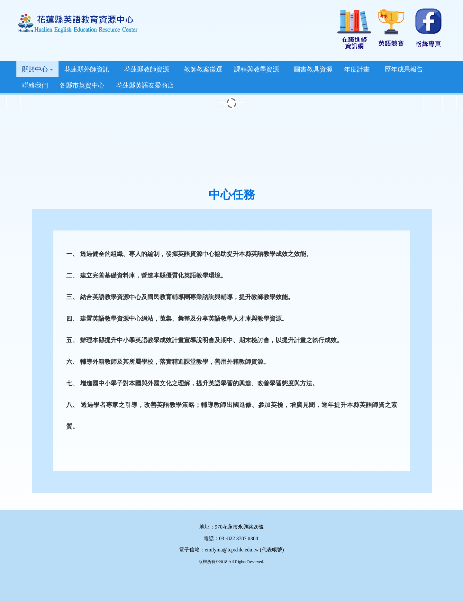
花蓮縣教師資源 (148, 69)
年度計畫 (358, 69)
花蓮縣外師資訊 (88, 69)
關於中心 (37, 69)
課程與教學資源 (258, 69)
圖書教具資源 (313, 69)
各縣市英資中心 (81, 85)
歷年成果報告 (404, 69)
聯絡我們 (35, 85)
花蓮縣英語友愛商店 (145, 85)
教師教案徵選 (203, 69)
